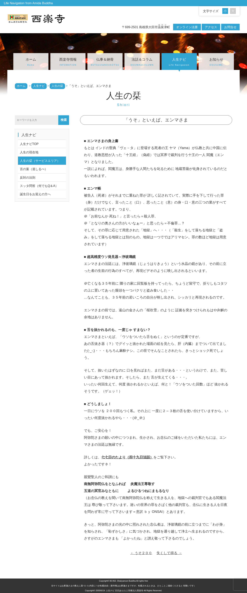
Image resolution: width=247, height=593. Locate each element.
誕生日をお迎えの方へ (35, 194)
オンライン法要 (187, 27)
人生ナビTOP (29, 144)
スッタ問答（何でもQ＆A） (39, 185)
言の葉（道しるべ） (34, 169)
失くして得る (169, 553)
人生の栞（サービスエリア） (40, 160)
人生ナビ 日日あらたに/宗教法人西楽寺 (124, 590)
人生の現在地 (29, 152)
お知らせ (216, 62)
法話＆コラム (142, 62)
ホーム (30, 62)
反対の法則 (27, 177)
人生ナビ (179, 62)
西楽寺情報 (67, 62)
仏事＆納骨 (105, 62)
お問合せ (230, 27)
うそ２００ (141, 553)
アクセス (211, 27)
